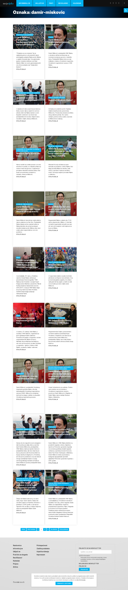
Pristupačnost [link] (42, 545)
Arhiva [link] (15, 567)
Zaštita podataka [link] (43, 549)
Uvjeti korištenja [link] (43, 552)
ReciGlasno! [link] (17, 558)
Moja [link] (8, 3)
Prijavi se (82, 566)
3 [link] (44, 529)
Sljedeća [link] (54, 529)
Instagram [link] (119, 3)
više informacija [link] (80, 580)
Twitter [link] (114, 3)
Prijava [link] (15, 564)
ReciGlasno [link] (63, 3)
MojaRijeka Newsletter (89, 563)
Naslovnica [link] (17, 545)
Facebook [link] (111, 3)
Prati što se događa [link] (20, 555)
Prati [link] (51, 3)
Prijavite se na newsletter (90, 548)
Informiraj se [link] (24, 3)
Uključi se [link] (39, 3)
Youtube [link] (117, 3)
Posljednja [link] (64, 529)
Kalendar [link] (77, 3)
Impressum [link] (41, 555)
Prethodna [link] (31, 529)
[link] (126, 10)
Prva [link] (23, 529)
